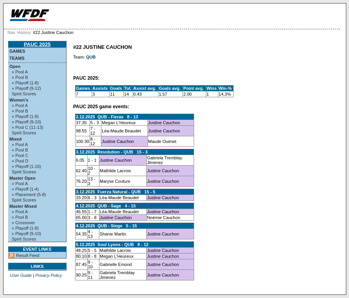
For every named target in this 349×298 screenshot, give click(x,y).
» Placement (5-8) (29, 194)
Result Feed (27, 255)
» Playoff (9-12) (26, 88)
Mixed (15, 139)
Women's (18, 100)
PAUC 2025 (37, 44)
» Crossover (23, 222)
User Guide (21, 275)
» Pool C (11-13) (27, 127)
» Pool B (20, 77)
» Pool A (20, 72)
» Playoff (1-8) (25, 82)
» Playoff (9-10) (26, 122)
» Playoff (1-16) (26, 166)
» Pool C (20, 155)
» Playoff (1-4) (25, 189)
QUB (90, 57)
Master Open (22, 178)
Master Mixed (23, 206)
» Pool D (20, 161)
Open (14, 66)
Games (17, 51)
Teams (17, 58)
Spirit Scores (24, 93)
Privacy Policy (48, 275)
